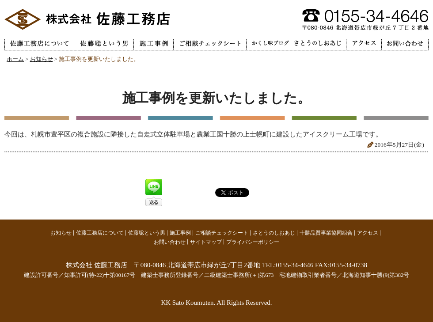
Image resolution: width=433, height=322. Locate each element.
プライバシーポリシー (252, 242)
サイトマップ (206, 242)
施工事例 (180, 233)
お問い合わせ (170, 242)
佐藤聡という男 (146, 233)
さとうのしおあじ (274, 233)
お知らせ (41, 59)
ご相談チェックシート (221, 233)
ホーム (15, 59)
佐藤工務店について (100, 233)
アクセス (367, 233)
